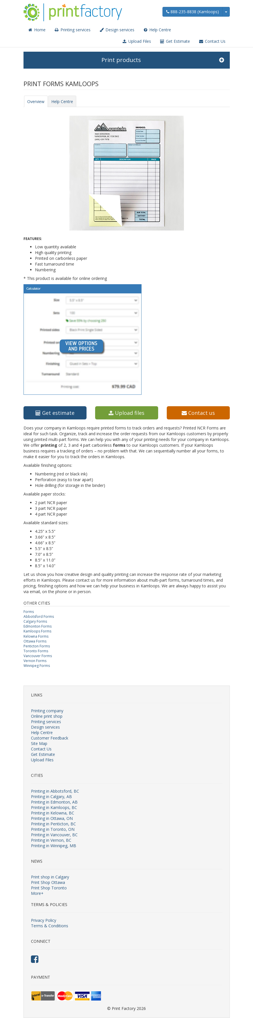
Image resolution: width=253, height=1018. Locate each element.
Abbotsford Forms (38, 616)
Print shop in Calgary (50, 877)
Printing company (47, 710)
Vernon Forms (34, 660)
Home (37, 29)
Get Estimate (175, 41)
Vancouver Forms (37, 655)
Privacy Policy (43, 920)
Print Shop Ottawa (48, 882)
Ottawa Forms (34, 641)
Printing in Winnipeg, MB (53, 845)
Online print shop (46, 716)
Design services (116, 29)
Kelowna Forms (35, 636)
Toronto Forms (35, 651)
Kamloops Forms (37, 631)
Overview (35, 101)
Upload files (126, 412)
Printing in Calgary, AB (51, 796)
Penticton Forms (36, 646)
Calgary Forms (35, 621)
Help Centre (157, 29)
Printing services (72, 29)
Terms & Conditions (49, 925)
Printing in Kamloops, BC (54, 807)
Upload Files (136, 41)
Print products (162, 60)
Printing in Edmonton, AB (54, 802)
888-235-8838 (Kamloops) (192, 11)
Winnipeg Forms (36, 665)
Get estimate (55, 412)
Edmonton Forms (37, 626)
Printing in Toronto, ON (52, 829)
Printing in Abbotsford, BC (55, 791)
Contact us (198, 412)
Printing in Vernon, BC (51, 840)
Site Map (39, 743)
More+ (37, 893)
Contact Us (212, 41)
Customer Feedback (49, 738)
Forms (28, 611)
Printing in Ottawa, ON (52, 818)
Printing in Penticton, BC (53, 824)
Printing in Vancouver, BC (54, 834)
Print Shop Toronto (49, 888)
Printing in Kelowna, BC (52, 813)
